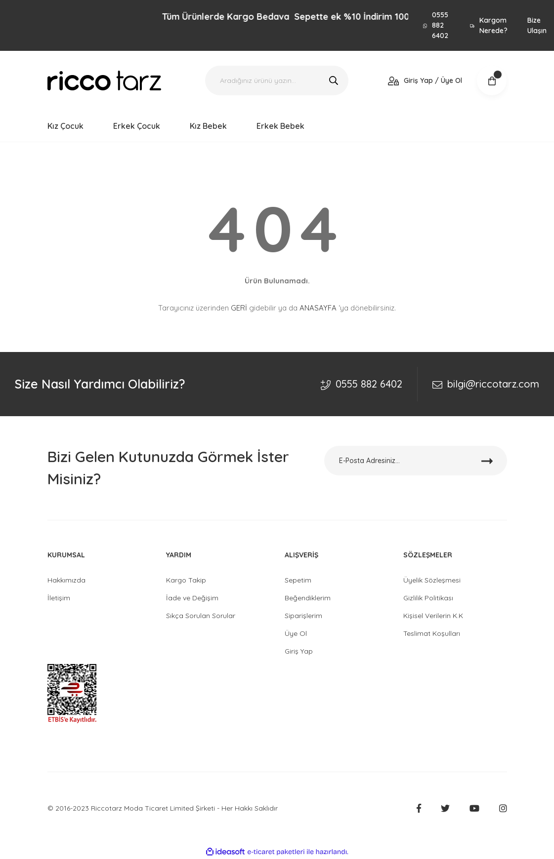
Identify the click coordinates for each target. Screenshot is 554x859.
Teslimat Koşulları (431, 633)
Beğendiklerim (308, 597)
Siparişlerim (303, 615)
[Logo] (104, 81)
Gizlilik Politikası (428, 597)
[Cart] (492, 80)
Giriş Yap (299, 651)
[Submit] (487, 460)
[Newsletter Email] (415, 460)
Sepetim (298, 580)
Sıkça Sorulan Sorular (200, 615)
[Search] (276, 80)
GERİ (239, 307)
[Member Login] (425, 81)
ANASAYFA (318, 307)
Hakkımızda (66, 580)
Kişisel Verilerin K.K (433, 615)
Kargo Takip (186, 580)
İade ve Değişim (192, 597)
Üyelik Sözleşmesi (432, 580)
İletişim (58, 597)
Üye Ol (296, 633)
